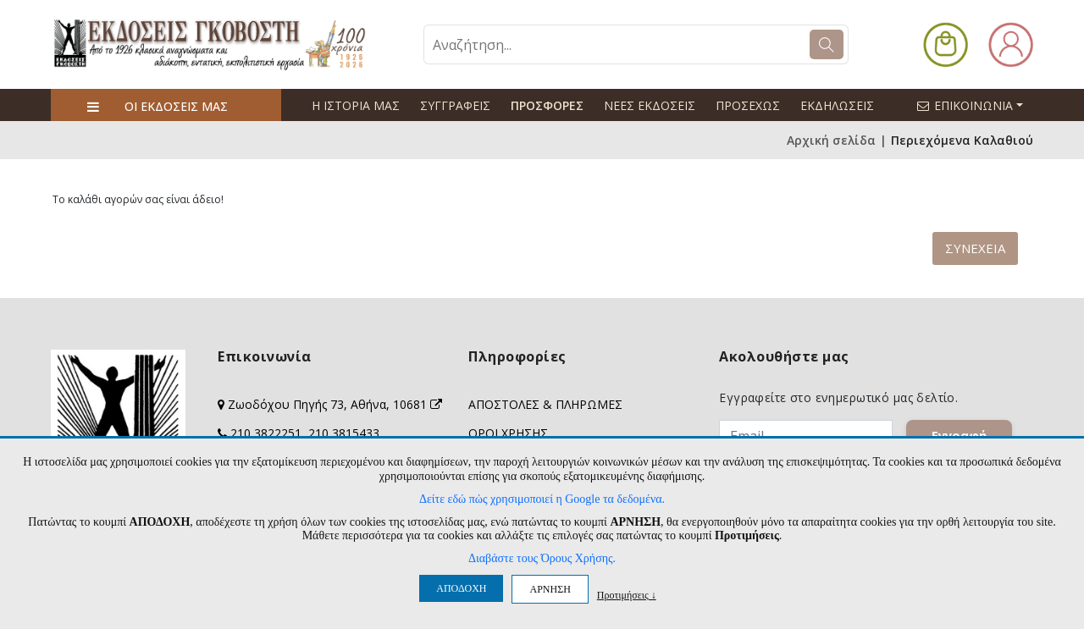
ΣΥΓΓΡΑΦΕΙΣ (455, 105)
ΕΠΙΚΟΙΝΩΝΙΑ (977, 105)
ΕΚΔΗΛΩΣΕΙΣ (837, 105)
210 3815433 (343, 433)
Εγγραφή (959, 435)
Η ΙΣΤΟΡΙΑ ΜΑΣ (356, 105)
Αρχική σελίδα (831, 140)
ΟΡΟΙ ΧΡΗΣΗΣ (508, 433)
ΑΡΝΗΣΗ (549, 589)
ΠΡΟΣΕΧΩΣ (748, 105)
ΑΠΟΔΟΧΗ (461, 588)
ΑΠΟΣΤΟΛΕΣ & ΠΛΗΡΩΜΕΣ (545, 404)
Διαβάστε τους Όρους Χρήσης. (542, 558)
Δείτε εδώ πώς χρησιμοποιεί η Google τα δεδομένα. (542, 499)
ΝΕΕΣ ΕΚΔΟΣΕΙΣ (649, 105)
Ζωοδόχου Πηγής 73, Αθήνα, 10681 (335, 404)
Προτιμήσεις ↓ (626, 594)
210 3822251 (265, 433)
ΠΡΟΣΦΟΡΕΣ (547, 105)
